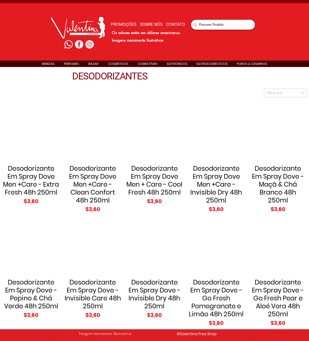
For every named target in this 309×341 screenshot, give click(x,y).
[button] (48, 63)
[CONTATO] (175, 24)
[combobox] (285, 93)
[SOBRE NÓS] (151, 24)
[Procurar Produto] (222, 25)
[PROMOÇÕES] (123, 24)
